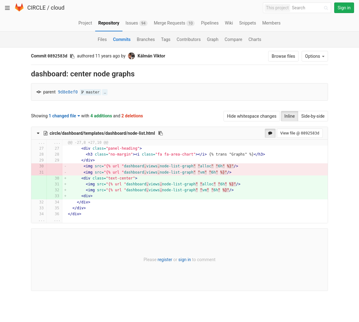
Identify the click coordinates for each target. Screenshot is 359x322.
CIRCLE (36, 7)
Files (102, 39)
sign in (184, 259)
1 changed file (64, 115)
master (91, 92)
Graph (212, 39)
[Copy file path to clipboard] (160, 133)
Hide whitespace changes (252, 116)
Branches (146, 39)
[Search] (311, 8)
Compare (233, 39)
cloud (57, 7)
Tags (166, 39)
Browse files (283, 56)
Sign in (344, 7)
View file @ (299, 133)
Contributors (189, 39)
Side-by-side (313, 116)
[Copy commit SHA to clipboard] (72, 56)
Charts (254, 39)
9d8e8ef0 (68, 92)
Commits (122, 39)
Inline (289, 116)
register (164, 259)
